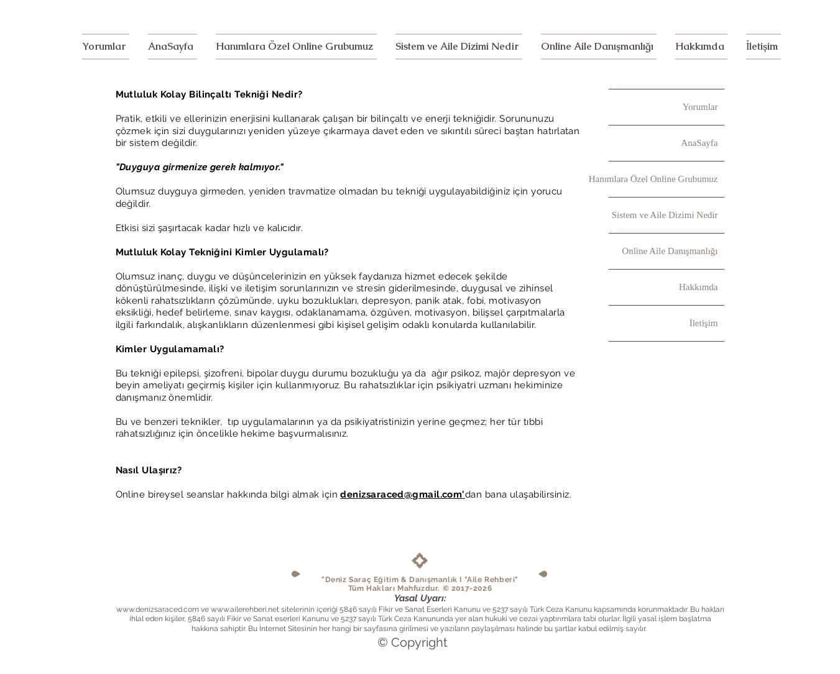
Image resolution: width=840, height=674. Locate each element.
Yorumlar (700, 107)
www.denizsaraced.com (157, 609)
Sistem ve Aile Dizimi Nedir (665, 215)
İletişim (704, 323)
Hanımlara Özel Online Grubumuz (663, 179)
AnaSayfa (699, 143)
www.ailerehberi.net (245, 609)
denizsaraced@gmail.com (401, 494)
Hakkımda (698, 287)
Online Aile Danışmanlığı (670, 251)
